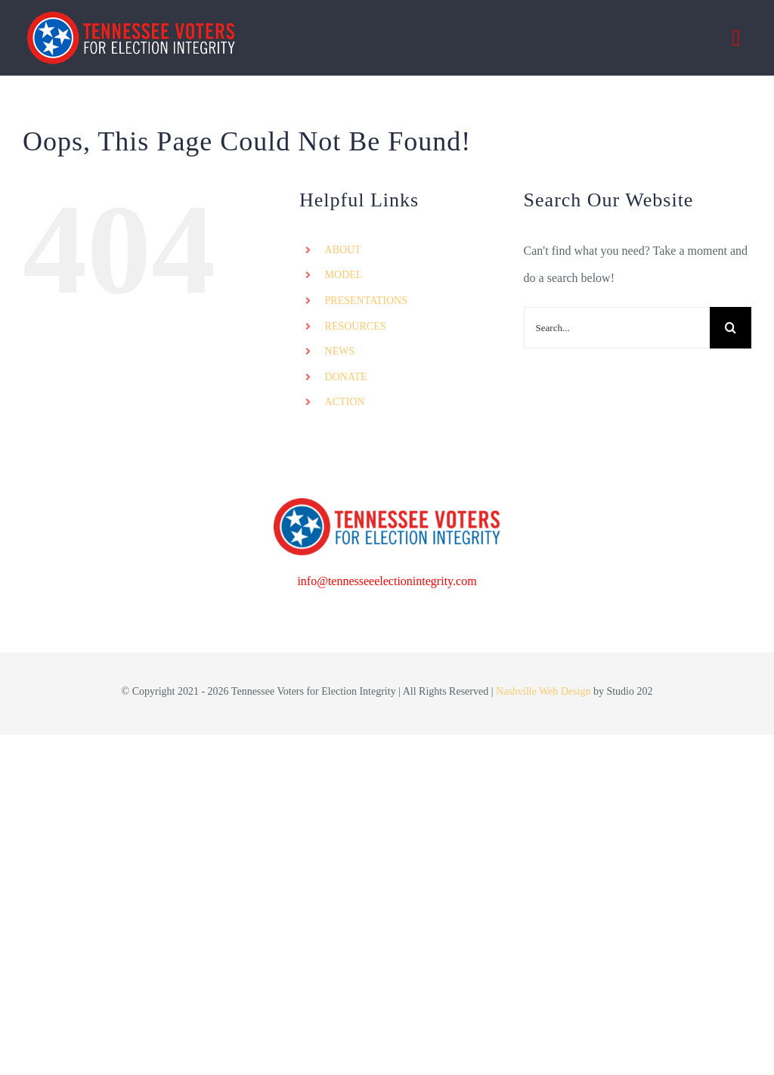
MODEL (344, 274)
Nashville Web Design (543, 691)
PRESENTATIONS (366, 300)
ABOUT (343, 250)
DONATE (346, 377)
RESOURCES (355, 326)
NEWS (340, 351)
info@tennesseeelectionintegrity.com (386, 581)
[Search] (730, 328)
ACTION (345, 401)
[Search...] (617, 328)
